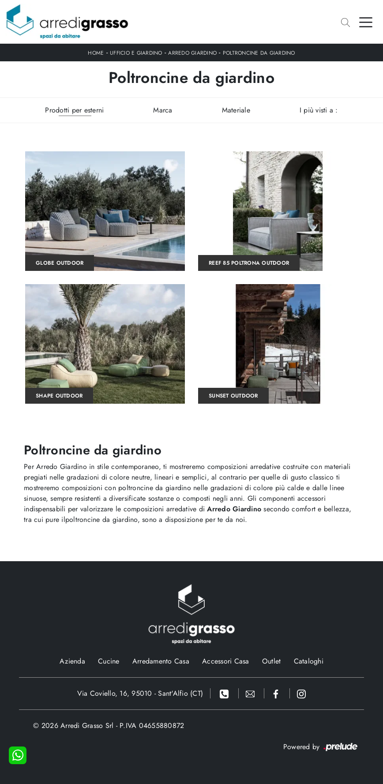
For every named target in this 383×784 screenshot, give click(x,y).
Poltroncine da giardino (259, 53)
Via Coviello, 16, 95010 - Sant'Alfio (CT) (140, 693)
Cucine (109, 661)
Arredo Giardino (192, 53)
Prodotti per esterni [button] (74, 110)
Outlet (271, 661)
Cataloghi (308, 661)
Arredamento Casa (160, 661)
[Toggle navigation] (366, 21)
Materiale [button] (236, 110)
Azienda (72, 661)
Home (96, 53)
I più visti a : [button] (319, 110)
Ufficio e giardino (136, 53)
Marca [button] (162, 110)
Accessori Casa (225, 661)
